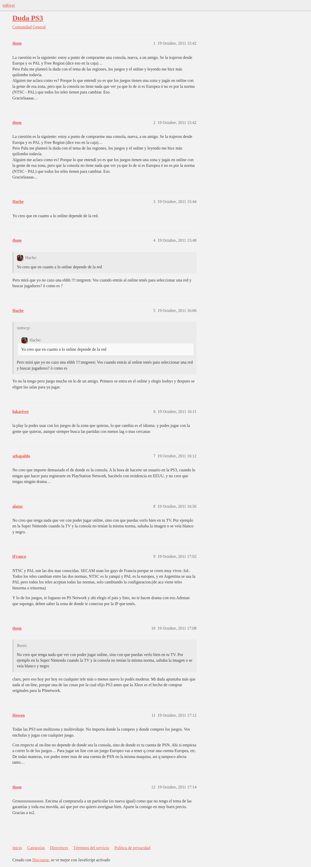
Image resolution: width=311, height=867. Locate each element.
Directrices (59, 848)
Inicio (17, 848)
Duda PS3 (27, 18)
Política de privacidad (132, 848)
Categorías (36, 848)
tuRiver (9, 5)
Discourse (40, 860)
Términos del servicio (91, 848)
